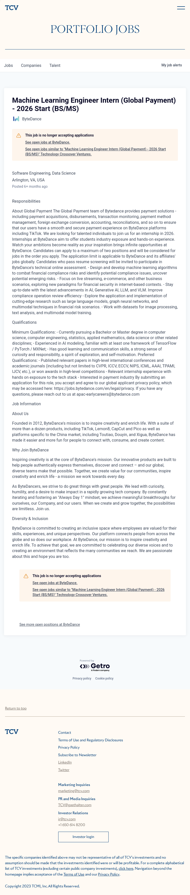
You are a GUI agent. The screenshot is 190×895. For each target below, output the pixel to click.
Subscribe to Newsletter (77, 755)
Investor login (83, 837)
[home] (49, 8)
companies (31, 65)
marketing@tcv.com (74, 791)
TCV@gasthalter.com (74, 805)
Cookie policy (104, 678)
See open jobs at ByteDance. (47, 142)
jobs (8, 65)
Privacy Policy (69, 747)
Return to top (15, 708)
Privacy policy (82, 678)
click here (126, 868)
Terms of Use (74, 874)
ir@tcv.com (67, 819)
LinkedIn (65, 762)
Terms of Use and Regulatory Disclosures (90, 740)
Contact (64, 732)
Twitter (63, 770)
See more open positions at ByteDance (49, 624)
